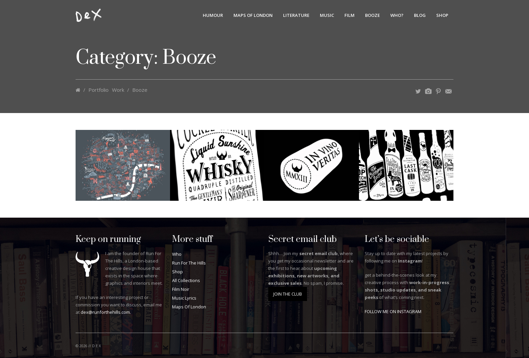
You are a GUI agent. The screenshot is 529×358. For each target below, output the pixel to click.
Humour (213, 15)
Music (327, 15)
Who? (396, 15)
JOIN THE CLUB (287, 294)
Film (349, 15)
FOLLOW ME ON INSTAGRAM (393, 311)
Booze (372, 15)
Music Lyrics (184, 298)
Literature (296, 15)
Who (177, 254)
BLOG (420, 15)
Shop (442, 15)
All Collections (186, 280)
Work (118, 89)
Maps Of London (253, 15)
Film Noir (180, 289)
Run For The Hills (189, 263)
